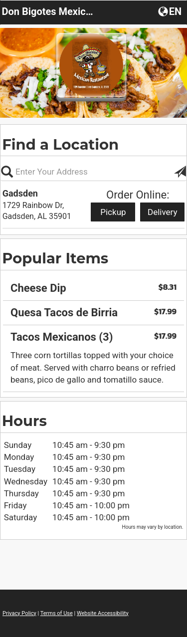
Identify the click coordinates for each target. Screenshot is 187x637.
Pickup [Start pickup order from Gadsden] (113, 212)
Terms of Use (56, 613)
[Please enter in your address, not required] (93, 171)
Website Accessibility (103, 613)
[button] (171, 10)
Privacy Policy (19, 613)
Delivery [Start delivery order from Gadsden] (163, 212)
